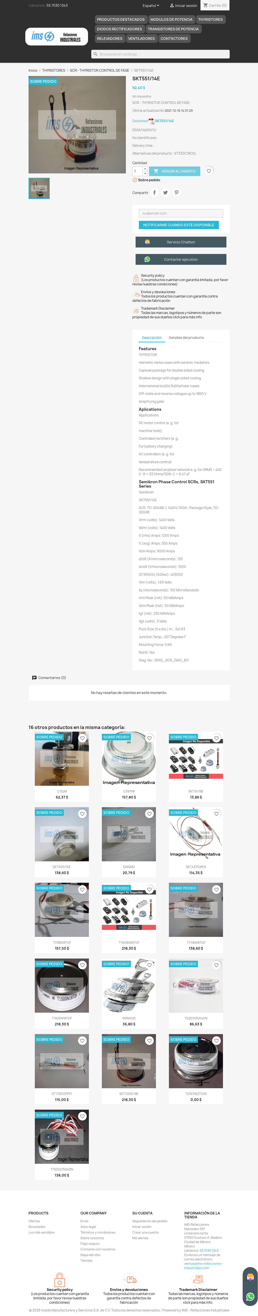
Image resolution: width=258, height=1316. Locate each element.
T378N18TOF (62, 943)
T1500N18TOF (62, 1018)
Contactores (174, 38)
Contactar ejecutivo (181, 259)
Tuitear (165, 192)
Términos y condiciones (97, 1232)
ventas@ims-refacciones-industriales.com (203, 1265)
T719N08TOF (196, 943)
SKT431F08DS (196, 867)
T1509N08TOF (129, 943)
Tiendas (86, 1260)
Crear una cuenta (145, 1232)
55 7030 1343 (57, 5)
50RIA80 (129, 867)
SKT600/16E (62, 867)
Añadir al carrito (175, 171)
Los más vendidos (42, 1232)
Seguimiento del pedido (149, 1221)
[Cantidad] (137, 171)
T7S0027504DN (62, 1169)
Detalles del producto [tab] (186, 337)
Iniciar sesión (142, 1227)
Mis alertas (140, 1238)
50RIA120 (129, 1018)
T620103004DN (196, 1018)
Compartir (154, 192)
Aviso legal (88, 1227)
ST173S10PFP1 (62, 1094)
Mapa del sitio (90, 1255)
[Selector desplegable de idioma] (152, 5)
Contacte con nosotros (97, 1249)
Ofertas (34, 1221)
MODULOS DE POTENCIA (171, 19)
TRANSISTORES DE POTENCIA (173, 29)
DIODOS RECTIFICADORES (119, 29)
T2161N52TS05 (196, 1094)
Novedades (37, 1227)
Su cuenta (142, 1213)
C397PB (129, 791)
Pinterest (176, 192)
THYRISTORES (210, 19)
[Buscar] (160, 54)
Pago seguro (89, 1244)
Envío (84, 1221)
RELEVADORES (109, 38)
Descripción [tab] (152, 337)
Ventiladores (141, 38)
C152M (62, 791)
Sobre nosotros (92, 1238)
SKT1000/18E (129, 1094)
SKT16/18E (196, 791)
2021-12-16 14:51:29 (179, 110)
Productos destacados (121, 19)
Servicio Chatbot (181, 242)
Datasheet (153, 121)
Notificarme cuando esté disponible (178, 225)
